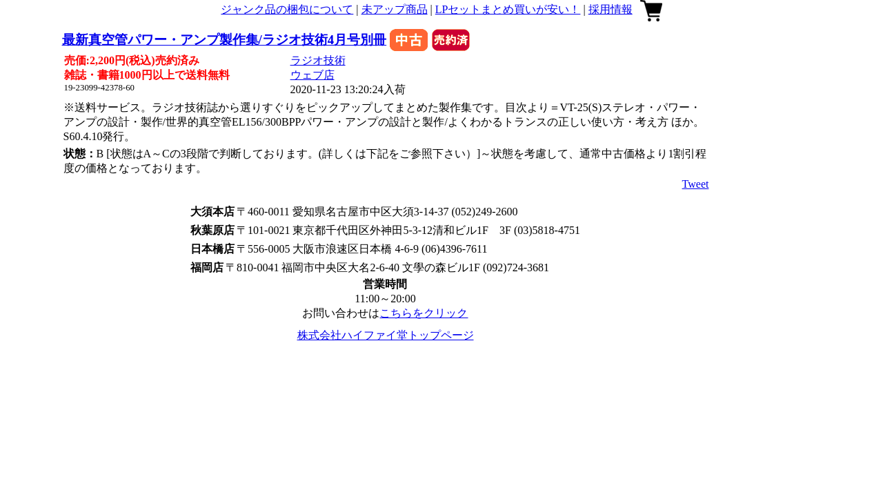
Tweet (695, 184)
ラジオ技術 (318, 60)
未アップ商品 (394, 9)
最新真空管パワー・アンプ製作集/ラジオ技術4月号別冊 (224, 39)
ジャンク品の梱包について (287, 9)
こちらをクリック (423, 313)
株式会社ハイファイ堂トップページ (385, 335)
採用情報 (610, 9)
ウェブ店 (312, 75)
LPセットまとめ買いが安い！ (508, 9)
